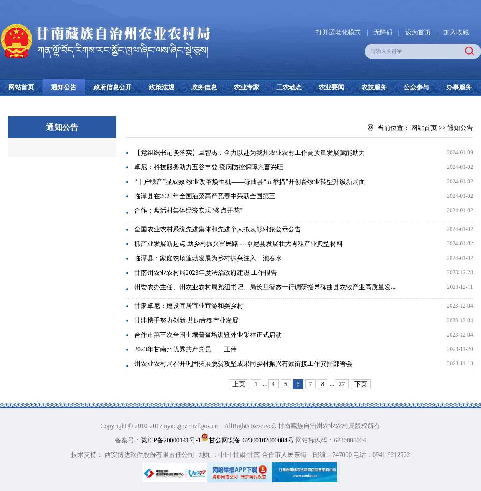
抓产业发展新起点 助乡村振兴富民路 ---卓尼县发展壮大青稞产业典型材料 (238, 243)
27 (342, 384)
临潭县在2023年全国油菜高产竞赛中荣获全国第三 (204, 196)
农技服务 (374, 87)
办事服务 (459, 87)
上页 (238, 384)
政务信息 (204, 87)
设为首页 (418, 32)
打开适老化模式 (338, 32)
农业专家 (246, 87)
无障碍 (383, 32)
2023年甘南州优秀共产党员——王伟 (185, 349)
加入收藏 (456, 32)
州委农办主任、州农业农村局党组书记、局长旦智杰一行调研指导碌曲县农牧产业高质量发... (265, 287)
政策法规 (161, 87)
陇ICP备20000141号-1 (171, 440)
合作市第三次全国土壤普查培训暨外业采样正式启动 (208, 334)
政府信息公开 (112, 87)
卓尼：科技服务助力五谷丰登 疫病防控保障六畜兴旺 (208, 167)
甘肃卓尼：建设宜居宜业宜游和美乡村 (188, 305)
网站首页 (21, 87)
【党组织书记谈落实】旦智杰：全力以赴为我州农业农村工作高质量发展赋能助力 (249, 152)
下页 (360, 384)
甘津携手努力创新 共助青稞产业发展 (186, 320)
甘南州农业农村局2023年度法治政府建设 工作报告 (205, 272)
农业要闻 (331, 87)
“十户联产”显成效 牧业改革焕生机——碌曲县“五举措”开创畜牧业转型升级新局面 (249, 181)
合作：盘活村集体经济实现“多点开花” (188, 210)
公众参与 (416, 87)
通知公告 (64, 87)
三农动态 (289, 87)
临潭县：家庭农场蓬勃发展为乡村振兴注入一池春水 (208, 258)
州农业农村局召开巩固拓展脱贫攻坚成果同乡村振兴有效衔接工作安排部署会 (243, 363)
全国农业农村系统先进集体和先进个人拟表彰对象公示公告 (217, 229)
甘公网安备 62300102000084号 (248, 440)
